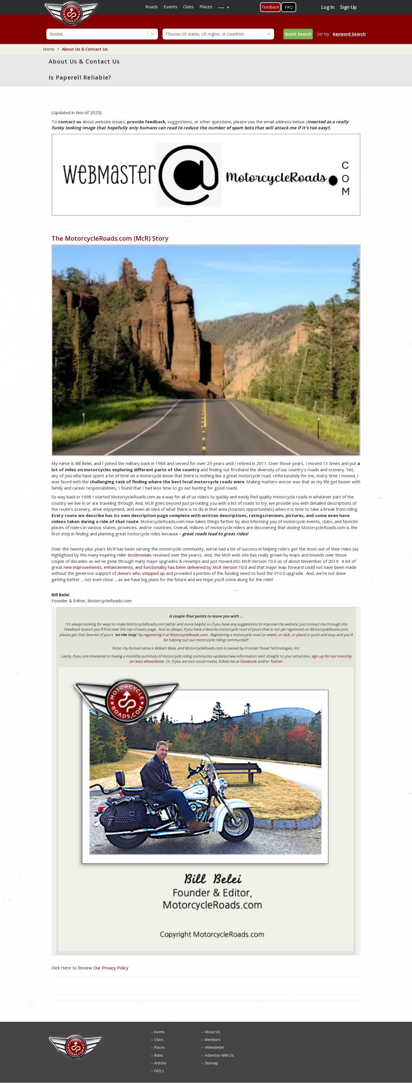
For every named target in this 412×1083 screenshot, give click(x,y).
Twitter (276, 661)
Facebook (248, 661)
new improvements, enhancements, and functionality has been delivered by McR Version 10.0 (155, 567)
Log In (327, 7)
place (300, 634)
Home (48, 49)
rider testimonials (134, 555)
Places (159, 1047)
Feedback (270, 7)
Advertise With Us (219, 1055)
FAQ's (159, 1070)
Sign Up (348, 7)
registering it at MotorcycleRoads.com (175, 634)
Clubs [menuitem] (188, 6)
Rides (158, 1055)
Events (159, 1031)
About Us (212, 1031)
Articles (160, 1063)
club (286, 634)
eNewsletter (214, 1047)
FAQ (289, 7)
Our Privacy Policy (110, 968)
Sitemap (211, 1063)
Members (212, 1039)
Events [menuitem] (170, 6)
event (271, 634)
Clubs (158, 1039)
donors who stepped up (141, 573)
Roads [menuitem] (151, 6)
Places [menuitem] (205, 6)
